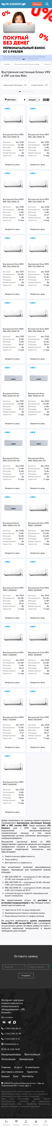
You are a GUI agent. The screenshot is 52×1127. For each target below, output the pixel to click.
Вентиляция (32, 1054)
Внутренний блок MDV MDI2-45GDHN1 (13, 653)
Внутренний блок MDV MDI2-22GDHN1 (38, 524)
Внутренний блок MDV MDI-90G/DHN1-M (38, 330)
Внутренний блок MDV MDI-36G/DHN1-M (13, 200)
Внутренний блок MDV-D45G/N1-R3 (11, 394)
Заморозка (26, 1059)
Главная (6, 1067)
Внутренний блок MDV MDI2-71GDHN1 (13, 718)
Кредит (5, 1076)
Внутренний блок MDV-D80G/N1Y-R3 (37, 459)
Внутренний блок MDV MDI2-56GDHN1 (38, 653)
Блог (16, 1076)
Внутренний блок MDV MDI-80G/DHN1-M (13, 330)
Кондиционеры (11, 1054)
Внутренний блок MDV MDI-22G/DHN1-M (13, 135)
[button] (24, 59)
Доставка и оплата (12, 1071)
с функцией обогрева (15, 85)
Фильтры (10, 100)
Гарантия (32, 1071)
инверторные (39, 85)
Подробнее (34, 1096)
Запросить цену (12, 164)
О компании (32, 1067)
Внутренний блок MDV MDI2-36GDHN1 (38, 589)
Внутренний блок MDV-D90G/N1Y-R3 (11, 524)
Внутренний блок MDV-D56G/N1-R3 (36, 394)
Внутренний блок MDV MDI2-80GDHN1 (38, 718)
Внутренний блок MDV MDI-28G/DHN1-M (38, 135)
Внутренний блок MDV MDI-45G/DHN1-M (38, 200)
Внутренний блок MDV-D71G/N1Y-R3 (11, 459)
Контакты (28, 1076)
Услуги (18, 1067)
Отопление (8, 1059)
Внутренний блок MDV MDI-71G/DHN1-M (38, 265)
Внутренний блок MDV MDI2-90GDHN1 (13, 783)
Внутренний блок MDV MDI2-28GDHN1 (13, 589)
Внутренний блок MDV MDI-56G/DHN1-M (13, 265)
